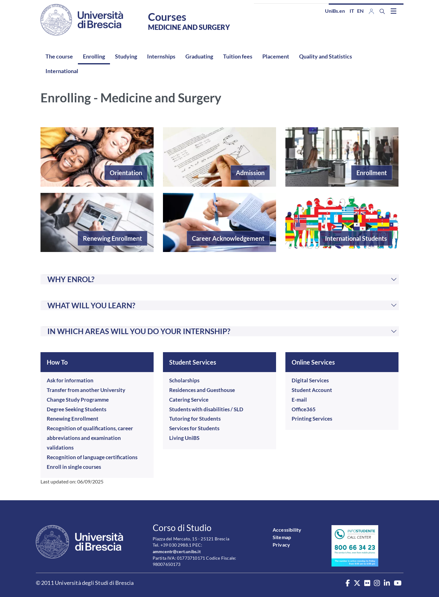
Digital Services (310, 380)
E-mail (299, 399)
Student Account (312, 390)
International (61, 71)
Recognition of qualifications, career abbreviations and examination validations (90, 438)
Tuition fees (237, 56)
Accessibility (287, 530)
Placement (275, 56)
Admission (250, 172)
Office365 (304, 409)
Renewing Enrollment (112, 238)
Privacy (281, 545)
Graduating (199, 56)
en (360, 11)
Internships (161, 56)
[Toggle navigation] (393, 11)
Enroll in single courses (74, 467)
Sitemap (282, 537)
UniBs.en (335, 11)
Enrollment (371, 172)
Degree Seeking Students (76, 409)
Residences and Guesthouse (202, 390)
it (352, 11)
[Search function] (382, 11)
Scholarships (184, 380)
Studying (126, 56)
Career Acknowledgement (228, 238)
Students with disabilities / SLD (206, 409)
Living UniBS (184, 438)
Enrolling (94, 56)
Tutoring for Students (195, 418)
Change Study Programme (78, 399)
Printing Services (312, 418)
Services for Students (194, 428)
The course (59, 56)
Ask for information (70, 380)
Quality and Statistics (325, 56)
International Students (356, 238)
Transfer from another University (86, 390)
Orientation (126, 172)
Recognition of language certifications (92, 457)
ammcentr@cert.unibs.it (177, 551)
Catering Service (188, 399)
